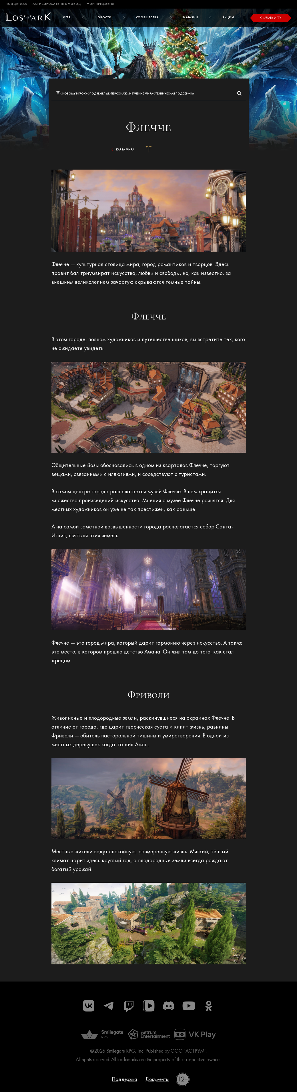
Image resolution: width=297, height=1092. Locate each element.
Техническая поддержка (174, 93)
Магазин (190, 17)
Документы (157, 1079)
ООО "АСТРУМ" (188, 1051)
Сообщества (147, 17)
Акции (228, 17)
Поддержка (16, 4)
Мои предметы (100, 4)
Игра (67, 17)
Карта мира (122, 149)
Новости (103, 17)
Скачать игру (270, 18)
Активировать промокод (57, 4)
